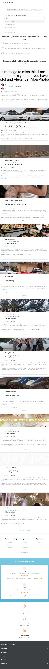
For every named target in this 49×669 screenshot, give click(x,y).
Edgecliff (10, 547)
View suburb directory (24, 552)
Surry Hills (39, 545)
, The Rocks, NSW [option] (10, 27)
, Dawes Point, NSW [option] (10, 32)
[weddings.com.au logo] (9, 2)
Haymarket (39, 542)
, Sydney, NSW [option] (9, 21)
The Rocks (9, 542)
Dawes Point (10, 545)
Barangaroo (24, 542)
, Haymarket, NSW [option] (10, 24)
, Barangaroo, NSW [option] (10, 30)
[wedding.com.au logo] (8, 645)
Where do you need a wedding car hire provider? (15, 15)
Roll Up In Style (28, 590)
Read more (4, 97)
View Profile (24, 104)
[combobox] (24, 18)
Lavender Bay (24, 547)
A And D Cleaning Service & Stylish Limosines (28, 573)
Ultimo (24, 545)
